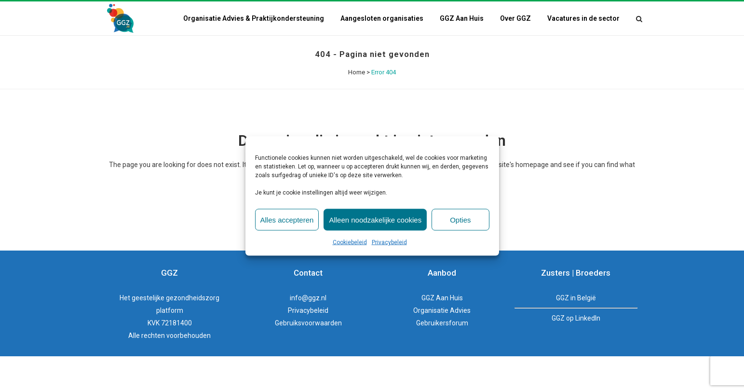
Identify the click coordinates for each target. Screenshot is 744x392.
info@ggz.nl (308, 298)
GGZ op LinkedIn (576, 318)
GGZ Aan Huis (442, 298)
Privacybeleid (389, 242)
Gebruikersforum (442, 323)
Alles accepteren (287, 219)
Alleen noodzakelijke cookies (375, 219)
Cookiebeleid (350, 242)
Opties (460, 219)
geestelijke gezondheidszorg (175, 298)
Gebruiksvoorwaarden (308, 323)
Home (356, 72)
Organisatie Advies (442, 310)
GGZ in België (576, 298)
